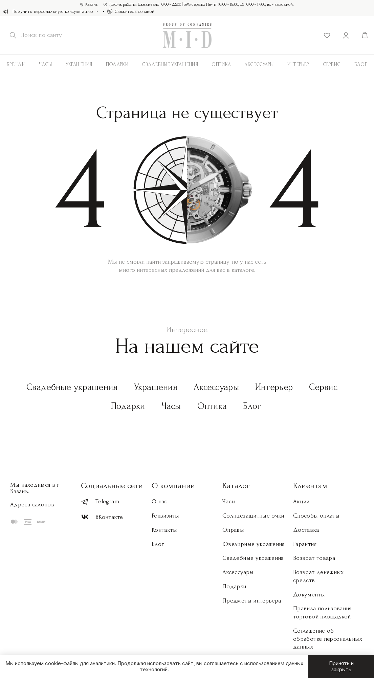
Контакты (164, 530)
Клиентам (310, 485)
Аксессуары (216, 387)
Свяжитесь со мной (131, 11)
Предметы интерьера (251, 600)
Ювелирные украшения (253, 544)
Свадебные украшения (170, 64)
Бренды (16, 64)
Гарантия (304, 544)
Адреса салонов (32, 504)
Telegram (100, 502)
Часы (45, 64)
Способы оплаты (316, 515)
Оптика (221, 64)
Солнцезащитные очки (253, 515)
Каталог (236, 485)
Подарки (117, 64)
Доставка (306, 530)
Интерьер (298, 64)
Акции (301, 501)
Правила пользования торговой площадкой (322, 612)
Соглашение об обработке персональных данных (327, 639)
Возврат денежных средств (318, 576)
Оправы (233, 530)
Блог (252, 406)
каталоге (243, 270)
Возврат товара (314, 558)
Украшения (79, 64)
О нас (159, 501)
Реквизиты (165, 515)
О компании (173, 485)
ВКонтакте (102, 517)
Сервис (332, 64)
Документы (309, 594)
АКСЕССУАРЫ (258, 64)
